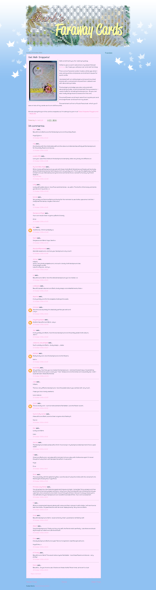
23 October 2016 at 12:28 (40, 191)
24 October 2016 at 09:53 (40, 422)
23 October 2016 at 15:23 (40, 280)
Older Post (96, 582)
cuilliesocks (36, 286)
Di (33, 455)
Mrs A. (35, 474)
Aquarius (36, 296)
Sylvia (35, 129)
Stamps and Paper (39, 213)
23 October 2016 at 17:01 (40, 301)
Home (64, 582)
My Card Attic (37, 176)
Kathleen (36, 353)
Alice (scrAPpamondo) (39, 248)
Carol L (35, 403)
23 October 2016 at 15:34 (40, 291)
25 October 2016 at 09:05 (40, 532)
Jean (34, 330)
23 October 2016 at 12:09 (40, 179)
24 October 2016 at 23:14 (40, 509)
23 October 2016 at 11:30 (40, 138)
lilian (34, 428)
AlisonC (35, 526)
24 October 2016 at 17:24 (40, 481)
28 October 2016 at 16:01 (40, 570)
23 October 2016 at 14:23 (40, 269)
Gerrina (35, 442)
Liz (34, 275)
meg (34, 144)
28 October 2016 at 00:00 (41, 559)
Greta (35, 515)
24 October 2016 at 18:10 (40, 497)
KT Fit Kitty (36, 552)
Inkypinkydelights (38, 319)
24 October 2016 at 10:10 (40, 436)
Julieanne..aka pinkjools (40, 343)
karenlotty (36, 367)
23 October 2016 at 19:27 (40, 347)
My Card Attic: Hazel (39, 167)
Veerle (35, 238)
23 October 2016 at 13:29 (40, 232)
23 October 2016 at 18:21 (40, 314)
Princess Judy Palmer (40, 487)
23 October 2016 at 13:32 (40, 243)
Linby (34, 184)
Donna (61, 67)
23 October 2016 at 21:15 (40, 362)
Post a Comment (36, 574)
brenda (35, 197)
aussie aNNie (37, 156)
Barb (34, 227)
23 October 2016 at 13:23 (40, 221)
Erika (34, 538)
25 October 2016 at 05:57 (40, 520)
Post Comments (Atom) (42, 586)
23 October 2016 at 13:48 (40, 253)
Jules (34, 382)
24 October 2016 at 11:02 (40, 449)
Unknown (36, 307)
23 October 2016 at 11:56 (40, 161)
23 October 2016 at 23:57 (40, 397)
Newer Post (31, 582)
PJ (33, 503)
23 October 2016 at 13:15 (40, 207)
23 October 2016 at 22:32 (41, 376)
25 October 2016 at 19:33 (40, 547)
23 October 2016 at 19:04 (40, 337)
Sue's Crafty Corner (39, 414)
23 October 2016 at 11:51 (40, 150)
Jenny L (35, 259)
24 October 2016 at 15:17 (40, 468)
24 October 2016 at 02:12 (40, 408)
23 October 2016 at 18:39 (40, 324)
